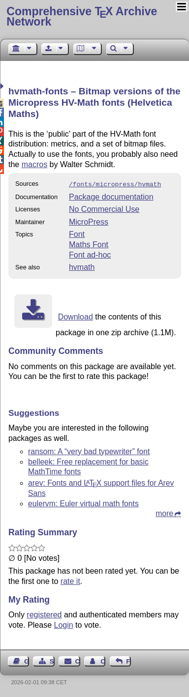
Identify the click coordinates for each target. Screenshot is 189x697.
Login (63, 624)
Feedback (128, 660)
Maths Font (88, 243)
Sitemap (52, 660)
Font (77, 233)
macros (34, 164)
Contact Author (102, 660)
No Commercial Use (104, 208)
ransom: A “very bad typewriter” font (89, 450)
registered (44, 614)
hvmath (81, 266)
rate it (70, 580)
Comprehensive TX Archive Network (81, 16)
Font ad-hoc (90, 254)
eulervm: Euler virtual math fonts (83, 502)
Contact (77, 660)
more (164, 512)
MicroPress (88, 221)
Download (75, 316)
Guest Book (26, 660)
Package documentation (111, 196)
